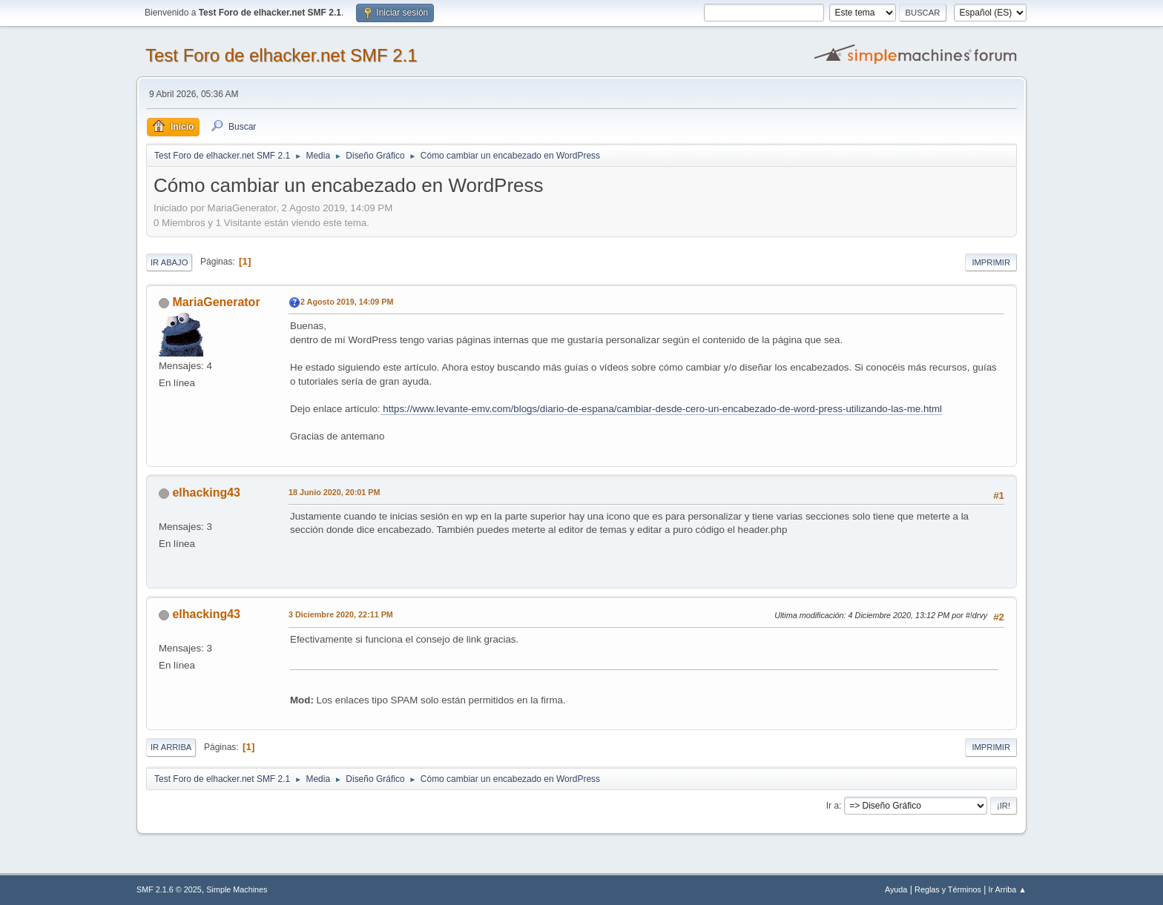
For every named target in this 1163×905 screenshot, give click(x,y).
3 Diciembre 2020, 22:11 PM (341, 614)
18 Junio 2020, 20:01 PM (334, 492)
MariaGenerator (216, 302)
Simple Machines (236, 889)
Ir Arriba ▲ (1008, 889)
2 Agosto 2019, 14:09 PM (346, 301)
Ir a (832, 805)
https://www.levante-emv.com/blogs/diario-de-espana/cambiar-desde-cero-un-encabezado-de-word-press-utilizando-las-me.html (661, 408)
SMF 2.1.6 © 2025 (169, 889)
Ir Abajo (169, 262)
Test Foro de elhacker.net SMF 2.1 (281, 55)
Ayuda (896, 889)
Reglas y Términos (948, 889)
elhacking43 (206, 492)
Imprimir (991, 262)
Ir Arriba (171, 747)
